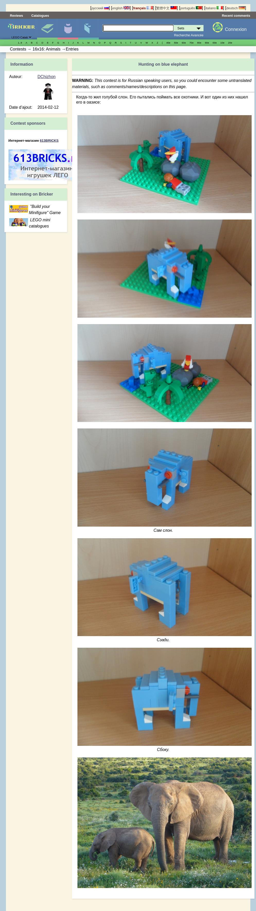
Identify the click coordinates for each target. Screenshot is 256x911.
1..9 (20, 42)
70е (191, 42)
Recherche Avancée (189, 35)
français (143, 8)
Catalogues (40, 16)
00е (215, 42)
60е (184, 42)
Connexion (235, 29)
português (191, 8)
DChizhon (47, 76)
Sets (47, 29)
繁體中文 (166, 8)
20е (230, 42)
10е (222, 42)
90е (207, 42)
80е (199, 42)
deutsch (235, 8)
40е (168, 42)
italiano (214, 8)
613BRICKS (49, 140)
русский (100, 8)
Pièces (88, 29)
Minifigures (68, 29)
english (121, 8)
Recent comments (236, 16)
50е (176, 42)
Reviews (16, 16)
